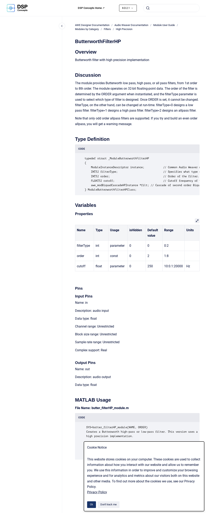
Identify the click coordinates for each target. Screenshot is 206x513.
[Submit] (148, 8)
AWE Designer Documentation (92, 25)
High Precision (124, 29)
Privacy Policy (97, 492)
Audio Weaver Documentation (131, 25)
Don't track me (108, 504)
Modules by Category (87, 29)
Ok (91, 504)
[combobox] (171, 8)
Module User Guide (164, 25)
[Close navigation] (62, 26)
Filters (107, 29)
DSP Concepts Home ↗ (91, 7)
